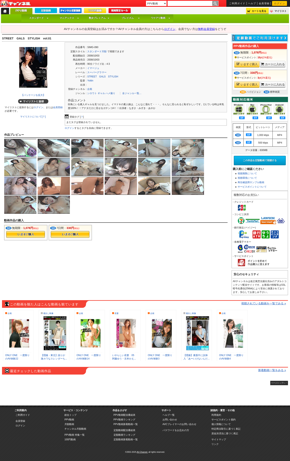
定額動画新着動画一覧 (126, 439)
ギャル (101, 93)
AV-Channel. (142, 452)
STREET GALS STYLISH (102, 76)
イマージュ (93, 68)
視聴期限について (247, 173)
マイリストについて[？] (33, 116)
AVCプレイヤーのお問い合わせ (179, 424)
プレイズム (131, 17)
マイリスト (280, 11)
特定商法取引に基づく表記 (225, 428)
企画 (89, 89)
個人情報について (221, 424)
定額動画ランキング (124, 434)
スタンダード (39, 17)
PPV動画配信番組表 (124, 415)
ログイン (279, 3)
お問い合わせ (170, 419)
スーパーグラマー (97, 72)
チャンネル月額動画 (75, 428)
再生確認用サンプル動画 (251, 182)
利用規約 (216, 415)
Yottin (90, 80)
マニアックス (69, 17)
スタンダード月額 (97, 51)
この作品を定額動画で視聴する (260, 160)
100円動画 (70, 439)
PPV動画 (69, 419)
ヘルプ (252, 3)
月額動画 (69, 424)
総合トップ (70, 415)
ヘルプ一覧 (169, 415)
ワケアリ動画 (160, 17)
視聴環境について (247, 178)
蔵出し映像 (48, 313)
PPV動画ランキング (124, 419)
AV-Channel (15, 3)
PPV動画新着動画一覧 (126, 424)
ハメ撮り (110, 93)
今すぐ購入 (25, 234)
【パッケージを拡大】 (33, 95)
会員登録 (264, 3)
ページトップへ (278, 383)
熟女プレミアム (99, 17)
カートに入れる (273, 64)
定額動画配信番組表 (124, 430)
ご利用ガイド (237, 3)
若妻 (117, 313)
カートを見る (259, 11)
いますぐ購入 (247, 64)
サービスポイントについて (252, 186)
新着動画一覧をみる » (272, 370)
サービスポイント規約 (223, 419)
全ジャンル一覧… (132, 93)
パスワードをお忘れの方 (176, 430)
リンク (215, 444)
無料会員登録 (206, 29)
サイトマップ (218, 439)
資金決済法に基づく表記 (224, 433)
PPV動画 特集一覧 (74, 434)
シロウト (92, 93)
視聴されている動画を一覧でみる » (263, 303)
